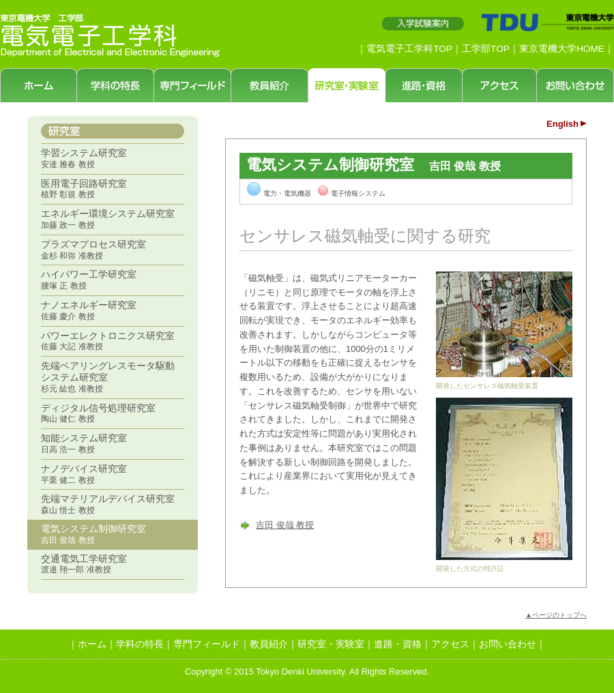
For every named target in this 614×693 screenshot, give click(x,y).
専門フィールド (206, 643)
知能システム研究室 (84, 443)
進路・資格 (398, 643)
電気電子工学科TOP (409, 49)
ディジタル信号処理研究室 (98, 413)
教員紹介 (269, 643)
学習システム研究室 (84, 158)
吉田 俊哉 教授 (285, 525)
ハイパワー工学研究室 (88, 280)
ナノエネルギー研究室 (88, 310)
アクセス (450, 643)
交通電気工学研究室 (84, 564)
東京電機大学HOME (561, 49)
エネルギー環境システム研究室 (108, 219)
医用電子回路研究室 (84, 189)
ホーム (92, 643)
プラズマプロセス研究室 (93, 250)
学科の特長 (140, 643)
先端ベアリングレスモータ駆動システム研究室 (108, 377)
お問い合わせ (507, 643)
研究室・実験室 (330, 643)
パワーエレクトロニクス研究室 (108, 341)
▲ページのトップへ (556, 615)
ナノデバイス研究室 (84, 474)
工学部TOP (486, 49)
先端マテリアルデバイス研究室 (108, 504)
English (562, 124)
